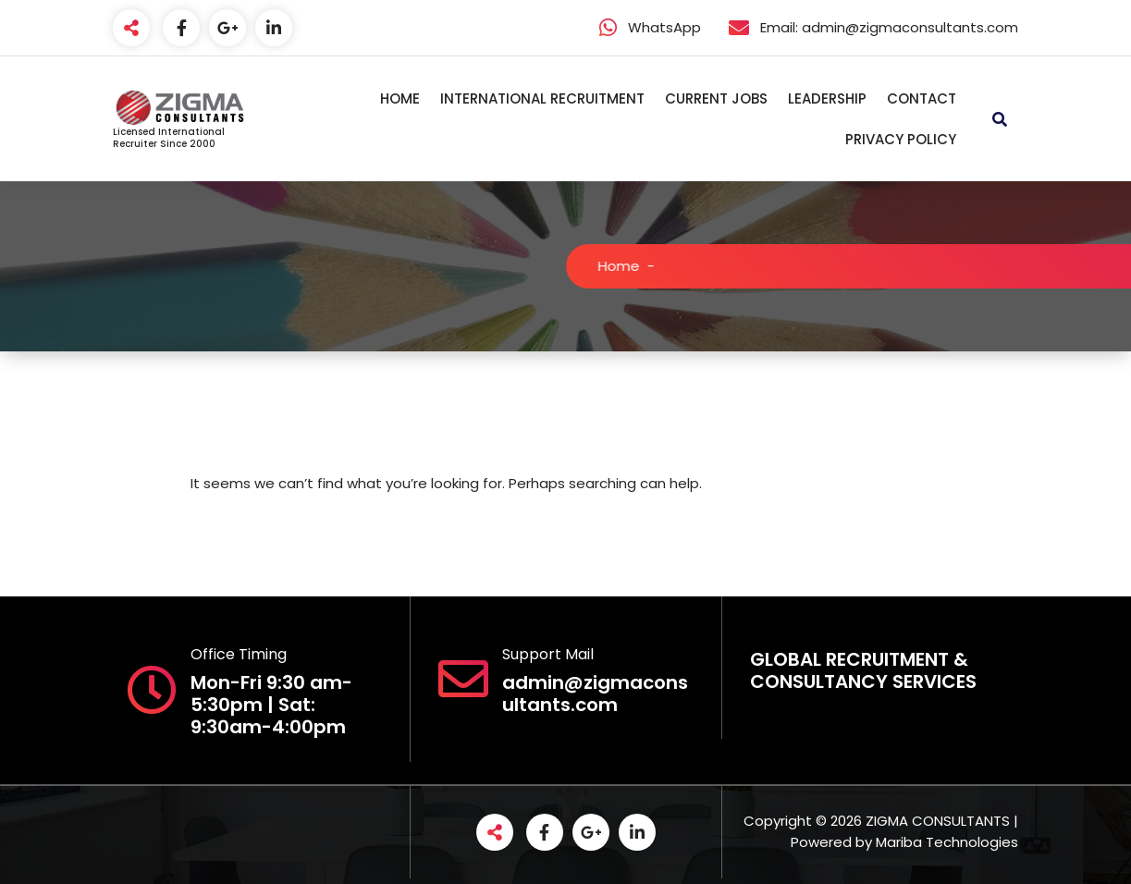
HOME (400, 98)
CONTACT (921, 98)
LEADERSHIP (827, 98)
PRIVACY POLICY (900, 139)
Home (632, 266)
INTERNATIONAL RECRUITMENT (542, 98)
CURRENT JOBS (716, 98)
